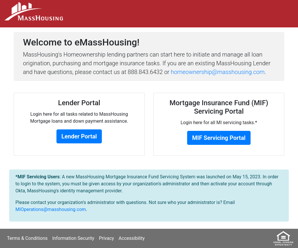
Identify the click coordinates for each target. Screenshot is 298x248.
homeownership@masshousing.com (218, 71)
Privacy (106, 238)
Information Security (73, 238)
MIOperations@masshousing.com (50, 209)
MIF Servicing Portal (218, 137)
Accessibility (132, 238)
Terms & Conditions (27, 238)
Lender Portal (79, 136)
